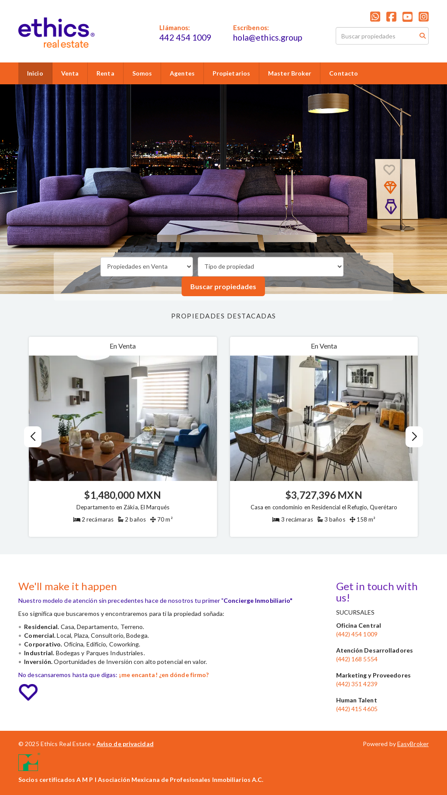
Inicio (35, 73)
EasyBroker (413, 743)
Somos (142, 73)
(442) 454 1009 (357, 634)
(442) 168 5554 (357, 659)
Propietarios (231, 73)
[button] (414, 436)
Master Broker (289, 73)
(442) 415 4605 (357, 708)
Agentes (182, 73)
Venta (70, 73)
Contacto (343, 73)
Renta (105, 73)
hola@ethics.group (268, 37)
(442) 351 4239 (357, 684)
